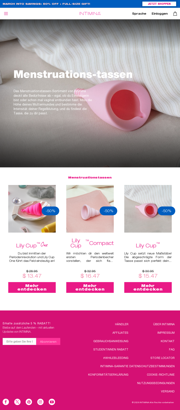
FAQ (172, 349)
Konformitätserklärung (108, 374)
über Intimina (164, 324)
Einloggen (160, 14)
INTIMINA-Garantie (114, 366)
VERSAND (168, 391)
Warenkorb (175, 13)
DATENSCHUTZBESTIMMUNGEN (152, 366)
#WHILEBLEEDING (115, 357)
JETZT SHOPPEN (159, 4)
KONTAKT (168, 341)
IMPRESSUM (166, 332)
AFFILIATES (120, 332)
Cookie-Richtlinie (161, 374)
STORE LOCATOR (162, 357)
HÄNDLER (121, 324)
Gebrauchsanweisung (110, 341)
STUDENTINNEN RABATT (110, 349)
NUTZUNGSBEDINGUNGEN (156, 383)
